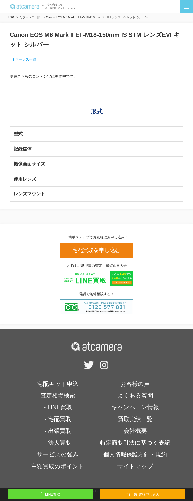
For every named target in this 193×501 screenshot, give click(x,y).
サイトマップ (135, 466)
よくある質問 (135, 395)
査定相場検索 (57, 395)
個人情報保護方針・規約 (135, 454)
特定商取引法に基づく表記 (135, 442)
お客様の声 (135, 384)
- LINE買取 (58, 407)
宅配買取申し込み (143, 494)
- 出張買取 (57, 431)
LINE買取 (50, 494)
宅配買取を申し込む (96, 250)
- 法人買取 (57, 442)
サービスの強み (58, 454)
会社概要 (135, 431)
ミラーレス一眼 (24, 59)
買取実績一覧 (135, 419)
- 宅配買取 (57, 419)
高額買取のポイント (57, 466)
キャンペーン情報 (135, 407)
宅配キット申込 (57, 384)
